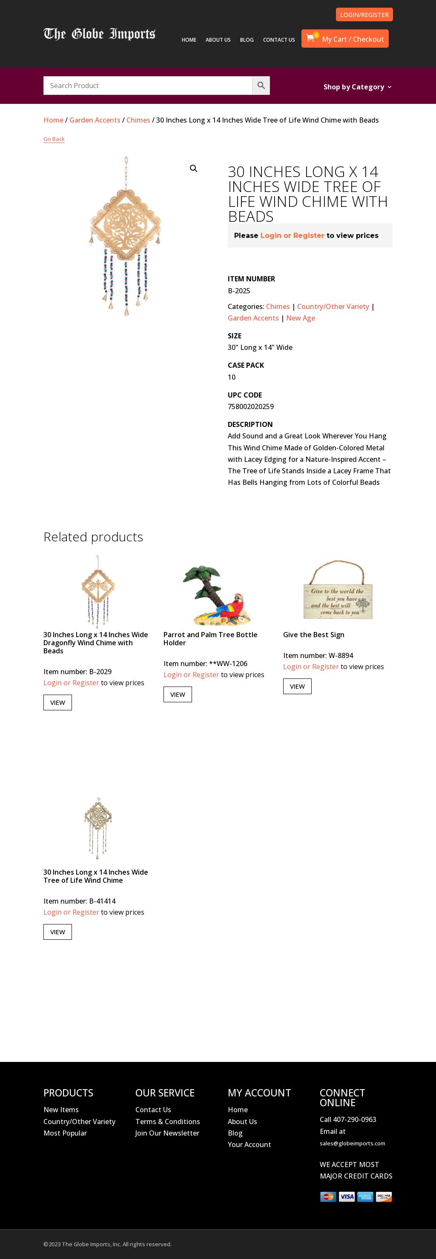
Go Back (54, 139)
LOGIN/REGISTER (364, 15)
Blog (235, 1133)
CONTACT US (279, 40)
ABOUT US (218, 40)
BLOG (247, 40)
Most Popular (65, 1133)
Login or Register (292, 236)
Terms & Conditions (167, 1121)
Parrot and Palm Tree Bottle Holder (211, 638)
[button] (193, 168)
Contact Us (153, 1109)
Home (53, 120)
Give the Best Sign (313, 634)
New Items (61, 1109)
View (57, 702)
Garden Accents (94, 120)
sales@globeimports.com (352, 1143)
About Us (242, 1121)
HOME (189, 40)
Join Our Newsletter (167, 1133)
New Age (300, 318)
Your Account (249, 1144)
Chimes (138, 120)
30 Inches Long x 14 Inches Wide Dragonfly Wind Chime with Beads (95, 642)
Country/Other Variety (333, 306)
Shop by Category (354, 88)
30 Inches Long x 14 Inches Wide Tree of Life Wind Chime (95, 876)
